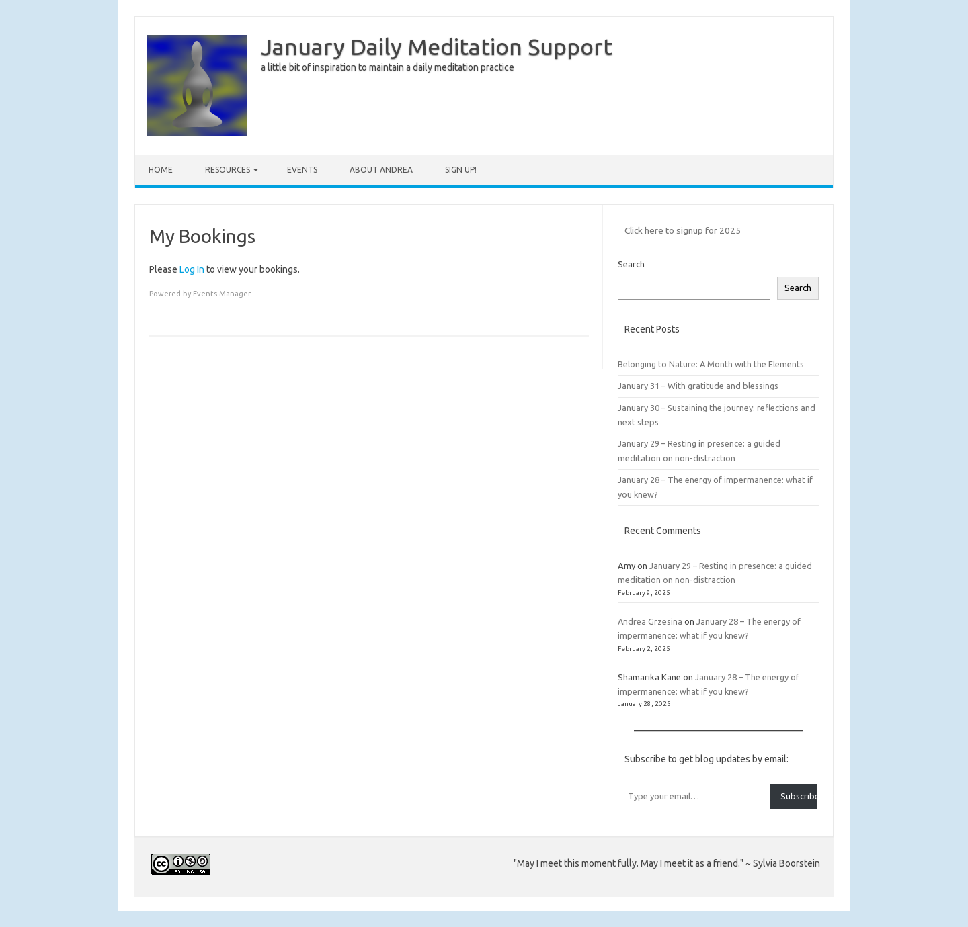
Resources (227, 169)
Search (631, 264)
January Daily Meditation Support (436, 46)
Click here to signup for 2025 (682, 230)
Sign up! (461, 169)
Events (302, 169)
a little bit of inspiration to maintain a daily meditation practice (387, 67)
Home (161, 169)
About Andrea (381, 169)
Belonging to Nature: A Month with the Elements (711, 364)
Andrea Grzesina (650, 621)
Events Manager (222, 294)
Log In (191, 269)
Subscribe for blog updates (798, 796)
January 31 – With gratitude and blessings (698, 385)
